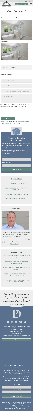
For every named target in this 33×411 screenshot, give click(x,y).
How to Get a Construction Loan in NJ (16, 256)
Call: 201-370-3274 (21, 4)
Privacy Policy (19, 405)
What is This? (20, 1)
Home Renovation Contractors (16, 194)
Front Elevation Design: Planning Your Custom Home (16, 281)
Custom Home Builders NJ (16, 183)
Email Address (7, 162)
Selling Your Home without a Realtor (16, 188)
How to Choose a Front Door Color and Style (16, 268)
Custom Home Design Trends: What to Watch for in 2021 (16, 274)
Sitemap (12, 405)
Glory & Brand (25, 407)
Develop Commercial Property (16, 198)
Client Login (27, 1)
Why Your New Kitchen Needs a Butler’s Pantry (16, 262)
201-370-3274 (16, 333)
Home (2, 17)
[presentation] (13, 112)
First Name (5, 157)
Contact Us (16, 340)
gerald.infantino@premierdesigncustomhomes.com (16, 335)
